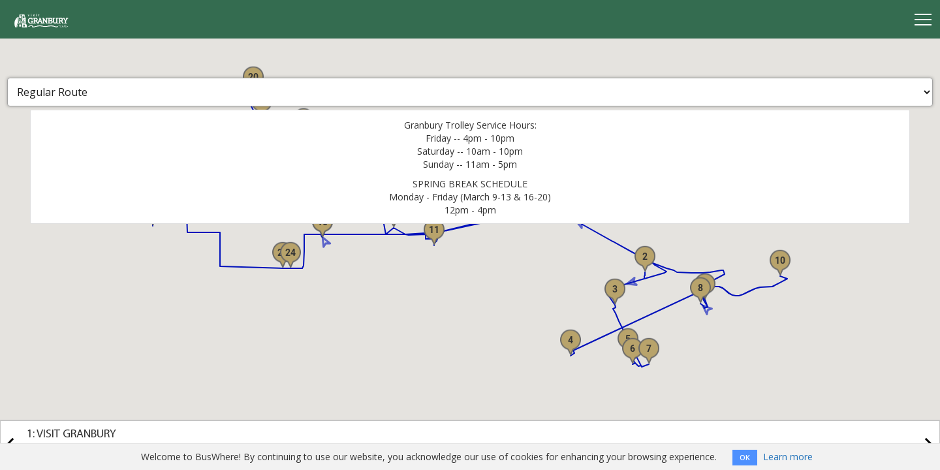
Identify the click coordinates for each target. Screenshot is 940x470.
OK (745, 457)
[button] (644, 258)
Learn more (788, 456)
